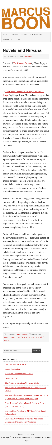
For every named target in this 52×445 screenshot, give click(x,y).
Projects (7, 39)
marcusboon (28, 56)
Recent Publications (13, 369)
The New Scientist (27, 337)
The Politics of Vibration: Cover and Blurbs (22, 383)
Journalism (36, 35)
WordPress (45, 437)
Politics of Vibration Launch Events (19, 374)
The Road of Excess (22, 63)
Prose (19, 437)
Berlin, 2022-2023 (12, 378)
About (6, 35)
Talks (17, 39)
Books (15, 35)
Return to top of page (26, 434)
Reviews (25, 334)
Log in (26, 440)
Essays (24, 35)
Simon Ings (15, 337)
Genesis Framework (32, 437)
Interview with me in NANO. (16, 364)
